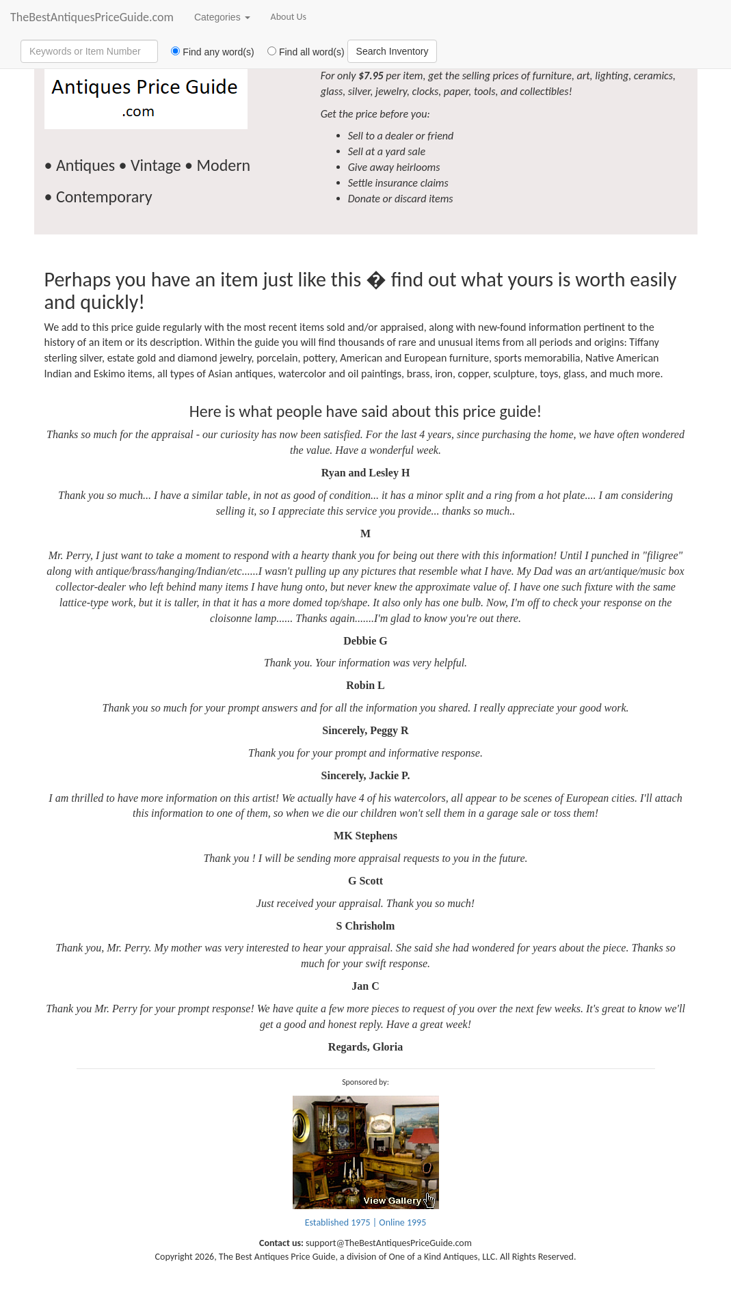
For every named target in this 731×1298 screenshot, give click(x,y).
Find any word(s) (207, 51)
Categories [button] (222, 17)
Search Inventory (392, 51)
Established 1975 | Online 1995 (366, 1222)
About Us (289, 17)
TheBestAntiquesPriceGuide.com (92, 17)
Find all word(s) (301, 51)
